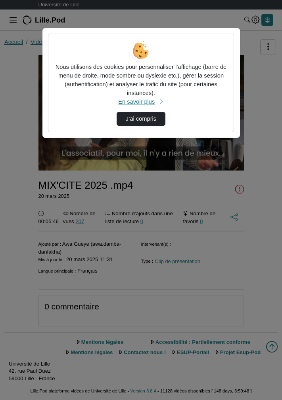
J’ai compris (141, 119)
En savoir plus (140, 101)
